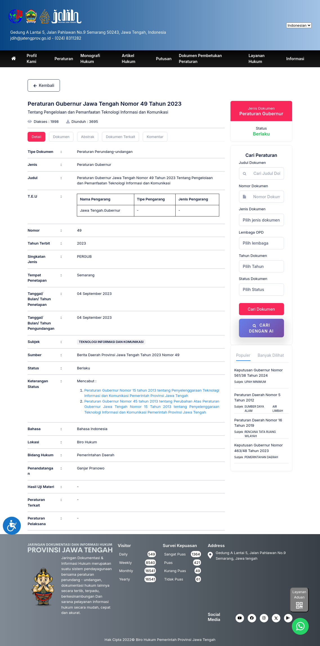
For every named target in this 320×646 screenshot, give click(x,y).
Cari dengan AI (261, 328)
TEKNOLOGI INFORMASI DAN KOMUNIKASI (111, 342)
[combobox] (261, 220)
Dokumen (61, 136)
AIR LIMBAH (277, 409)
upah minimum (255, 382)
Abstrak (87, 136)
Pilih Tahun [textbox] (253, 266)
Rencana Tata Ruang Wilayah (260, 434)
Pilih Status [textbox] (253, 289)
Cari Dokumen (261, 309)
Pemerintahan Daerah (261, 457)
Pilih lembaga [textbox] (255, 243)
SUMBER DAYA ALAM (254, 409)
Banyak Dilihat (271, 355)
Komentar (155, 136)
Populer (243, 355)
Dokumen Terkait (120, 136)
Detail (36, 136)
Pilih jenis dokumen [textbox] (261, 220)
